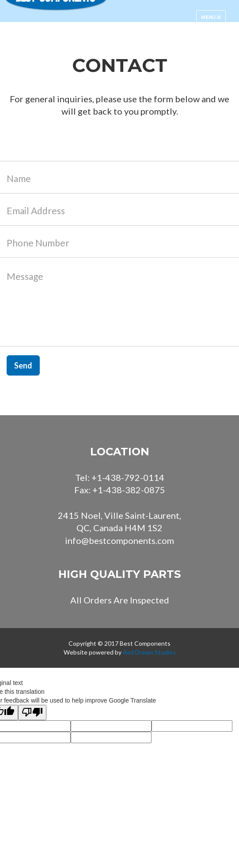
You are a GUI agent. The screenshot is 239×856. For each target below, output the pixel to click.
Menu (213, 19)
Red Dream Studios (149, 652)
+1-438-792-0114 (127, 477)
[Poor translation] (32, 712)
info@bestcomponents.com (119, 540)
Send (23, 365)
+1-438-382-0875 (128, 489)
